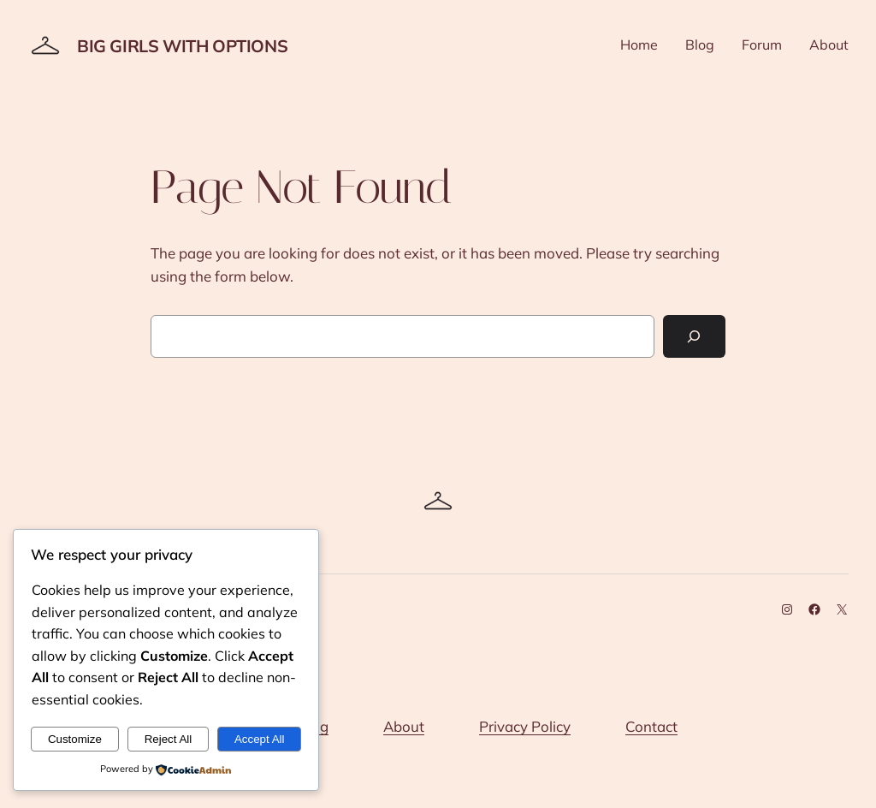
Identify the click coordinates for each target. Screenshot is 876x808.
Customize (75, 739)
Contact (651, 726)
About (403, 726)
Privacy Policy (525, 726)
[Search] (694, 337)
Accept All (259, 739)
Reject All (168, 739)
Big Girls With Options (182, 45)
